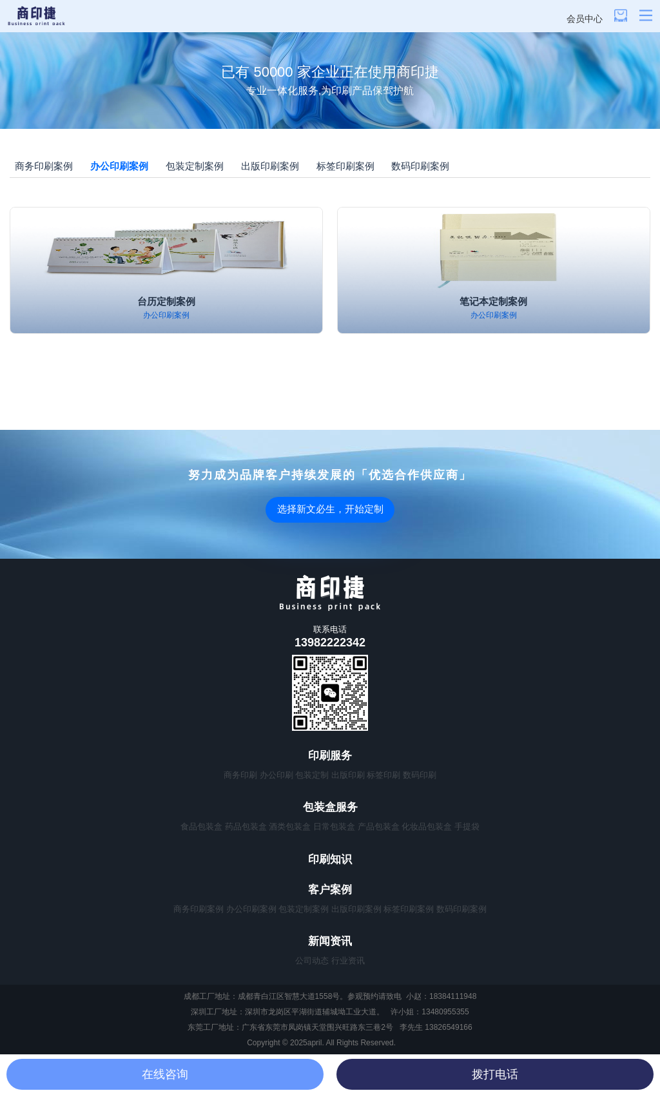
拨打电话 (495, 1074)
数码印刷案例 (420, 165)
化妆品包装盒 (427, 826)
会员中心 (585, 19)
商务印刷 (240, 775)
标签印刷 (383, 775)
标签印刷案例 (345, 165)
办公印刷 (276, 775)
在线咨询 (165, 1074)
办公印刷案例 (119, 165)
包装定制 (312, 775)
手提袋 (467, 826)
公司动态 (312, 960)
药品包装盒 (246, 826)
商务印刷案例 (44, 165)
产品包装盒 (379, 826)
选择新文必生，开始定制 (330, 508)
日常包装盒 (334, 826)
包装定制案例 (195, 165)
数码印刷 (419, 775)
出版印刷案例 (270, 165)
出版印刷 (348, 775)
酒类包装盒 (290, 826)
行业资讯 (348, 960)
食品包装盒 (201, 826)
